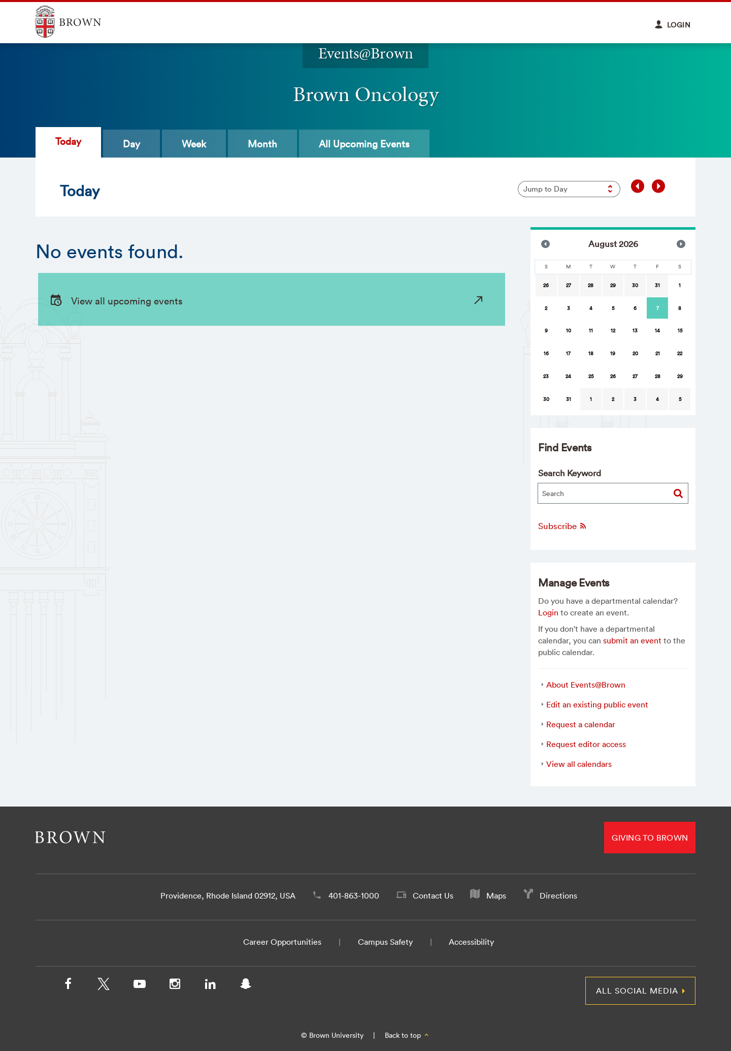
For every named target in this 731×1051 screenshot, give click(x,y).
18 (590, 353)
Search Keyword (569, 473)
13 (635, 330)
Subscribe (562, 525)
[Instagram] (175, 986)
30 (635, 285)
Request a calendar (580, 724)
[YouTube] (139, 986)
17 (568, 353)
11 (591, 330)
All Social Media (637, 990)
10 (568, 330)
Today (68, 141)
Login (548, 612)
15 (680, 330)
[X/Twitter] (103, 986)
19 (612, 353)
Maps (496, 895)
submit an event (632, 640)
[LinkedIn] (210, 986)
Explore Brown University (80, 21)
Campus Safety (385, 942)
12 (613, 330)
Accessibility (471, 942)
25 (590, 376)
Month (262, 144)
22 (679, 353)
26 (546, 285)
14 (657, 330)
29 (613, 285)
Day (131, 144)
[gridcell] (657, 308)
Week (194, 144)
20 (635, 353)
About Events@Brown (585, 684)
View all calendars (579, 764)
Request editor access (586, 744)
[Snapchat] (246, 986)
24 (568, 376)
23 (546, 376)
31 (657, 285)
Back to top (407, 1035)
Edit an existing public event (597, 704)
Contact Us (433, 895)
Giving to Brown (650, 837)
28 (590, 285)
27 (568, 285)
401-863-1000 (353, 895)
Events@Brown (365, 53)
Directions (558, 895)
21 (657, 353)
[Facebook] (68, 986)
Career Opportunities (282, 942)
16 (546, 353)
